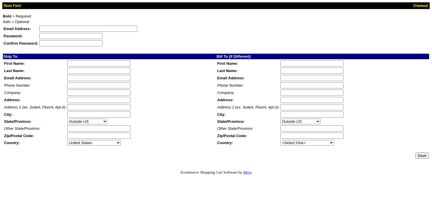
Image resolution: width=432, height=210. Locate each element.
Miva (247, 172)
